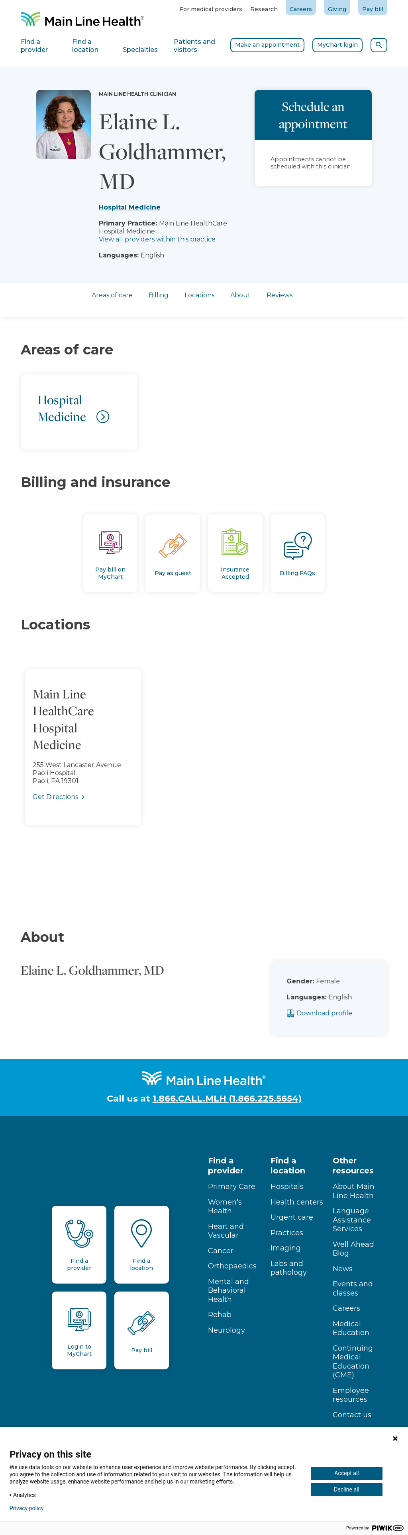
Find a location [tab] (85, 45)
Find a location (288, 1165)
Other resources (353, 1165)
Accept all (346, 1473)
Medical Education (351, 1328)
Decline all (346, 1489)
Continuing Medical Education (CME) (353, 1362)
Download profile (339, 1013)
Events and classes (353, 1289)
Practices (287, 1232)
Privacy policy (26, 1508)
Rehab (219, 1314)
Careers (301, 9)
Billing (159, 295)
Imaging (286, 1248)
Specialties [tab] (140, 49)
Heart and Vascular (226, 1231)
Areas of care (112, 295)
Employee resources (351, 1395)
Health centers (297, 1202)
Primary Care (231, 1186)
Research (264, 9)
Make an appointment (267, 44)
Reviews (279, 295)
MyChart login (337, 44)
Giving (337, 9)
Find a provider (225, 1165)
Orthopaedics (232, 1266)
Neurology (226, 1330)
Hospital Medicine (130, 207)
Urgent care (292, 1217)
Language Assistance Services (352, 1220)
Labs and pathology (289, 1268)
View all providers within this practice (157, 239)
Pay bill (372, 9)
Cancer (220, 1250)
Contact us (352, 1414)
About (240, 295)
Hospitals (287, 1186)
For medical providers (211, 9)
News (343, 1268)
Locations (199, 295)
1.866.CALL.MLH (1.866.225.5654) (227, 1098)
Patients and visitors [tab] (194, 45)
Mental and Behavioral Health (228, 1290)
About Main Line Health (354, 1191)
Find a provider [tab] (34, 45)
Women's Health (225, 1207)
